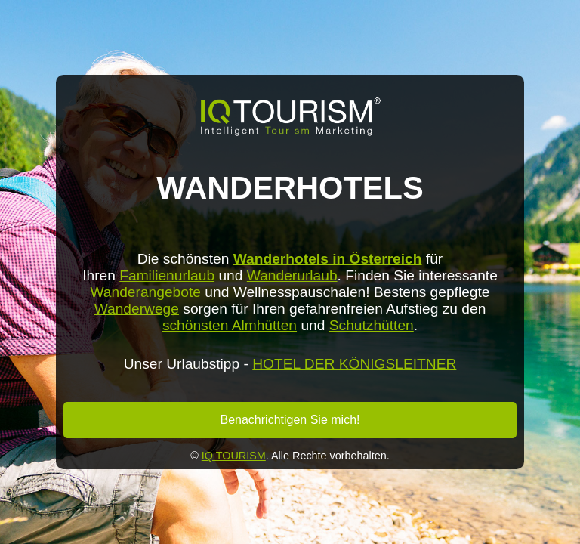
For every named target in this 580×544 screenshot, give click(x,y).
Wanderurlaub (292, 275)
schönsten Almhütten (229, 325)
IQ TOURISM (234, 456)
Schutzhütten (371, 325)
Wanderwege (136, 309)
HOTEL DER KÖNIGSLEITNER (354, 364)
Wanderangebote (145, 292)
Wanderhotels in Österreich (327, 259)
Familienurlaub (166, 275)
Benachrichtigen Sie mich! (290, 419)
